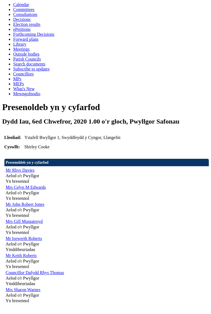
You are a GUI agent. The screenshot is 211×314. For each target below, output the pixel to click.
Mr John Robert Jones (25, 204)
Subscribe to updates (31, 69)
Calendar (21, 4)
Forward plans (25, 39)
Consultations (25, 14)
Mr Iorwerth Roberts (24, 238)
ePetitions (21, 29)
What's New (24, 88)
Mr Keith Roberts (21, 255)
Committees (23, 9)
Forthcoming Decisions (33, 34)
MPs (17, 79)
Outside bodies (26, 54)
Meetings (21, 49)
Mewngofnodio (26, 93)
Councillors (23, 74)
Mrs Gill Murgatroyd (24, 221)
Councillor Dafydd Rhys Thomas (35, 272)
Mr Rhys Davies (20, 170)
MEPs (18, 83)
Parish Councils (27, 59)
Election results (26, 24)
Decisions (21, 19)
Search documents (29, 64)
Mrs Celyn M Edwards (26, 187)
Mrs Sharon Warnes (23, 289)
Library (19, 44)
